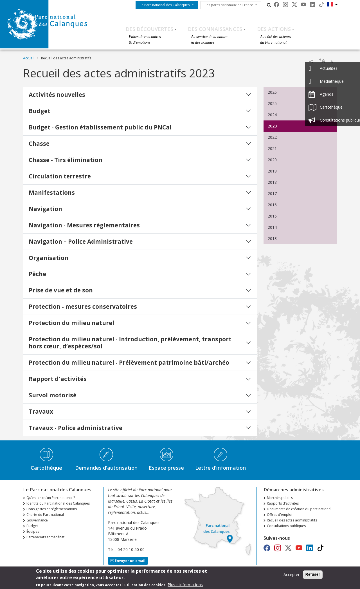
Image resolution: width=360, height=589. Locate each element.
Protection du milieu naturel (71, 323)
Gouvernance (37, 520)
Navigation (45, 209)
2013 (272, 238)
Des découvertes (149, 29)
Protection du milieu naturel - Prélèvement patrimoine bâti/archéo (129, 362)
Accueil (28, 58)
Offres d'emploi (279, 514)
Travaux (41, 411)
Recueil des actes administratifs (292, 520)
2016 (272, 204)
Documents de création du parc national (299, 509)
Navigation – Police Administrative (81, 241)
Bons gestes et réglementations (51, 509)
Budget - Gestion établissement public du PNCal (100, 127)
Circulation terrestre (60, 176)
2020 (272, 159)
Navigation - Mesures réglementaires (84, 225)
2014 (272, 227)
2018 (272, 182)
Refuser (312, 576)
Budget (39, 111)
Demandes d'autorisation (106, 467)
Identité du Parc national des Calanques (58, 503)
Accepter (292, 576)
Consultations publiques (286, 525)
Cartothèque (46, 467)
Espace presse (166, 467)
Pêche (37, 274)
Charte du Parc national (45, 514)
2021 (272, 148)
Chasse (39, 143)
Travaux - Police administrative (75, 428)
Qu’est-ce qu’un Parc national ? (50, 497)
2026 (272, 92)
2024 (272, 114)
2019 (272, 171)
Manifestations (52, 192)
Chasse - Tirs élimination (65, 160)
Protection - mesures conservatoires (83, 306)
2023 (272, 126)
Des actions (274, 29)
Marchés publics (280, 497)
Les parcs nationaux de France (229, 5)
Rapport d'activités (58, 379)
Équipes (32, 531)
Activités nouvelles (57, 94)
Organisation (48, 258)
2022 (272, 137)
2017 (272, 193)
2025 (272, 103)
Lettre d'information (220, 467)
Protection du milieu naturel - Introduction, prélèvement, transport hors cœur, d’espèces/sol (130, 342)
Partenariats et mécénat (45, 537)
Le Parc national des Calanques (165, 5)
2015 (272, 216)
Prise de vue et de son (61, 290)
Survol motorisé (52, 395)
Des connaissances (215, 29)
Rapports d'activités (283, 503)
